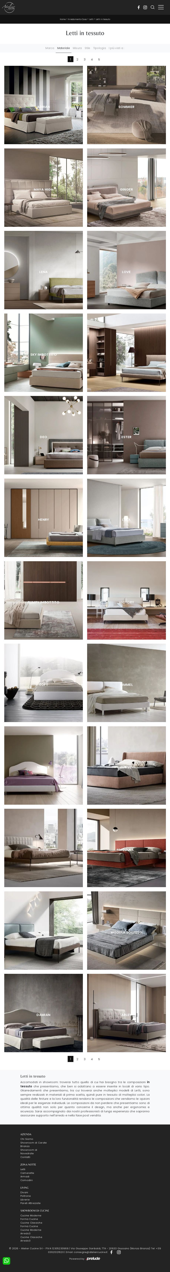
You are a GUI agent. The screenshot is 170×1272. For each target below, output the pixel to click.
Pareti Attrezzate (30, 1203)
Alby (126, 355)
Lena (43, 272)
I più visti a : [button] (117, 48)
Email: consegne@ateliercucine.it (87, 1252)
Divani (24, 1192)
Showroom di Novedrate (28, 1151)
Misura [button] (77, 48)
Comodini (26, 1180)
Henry (43, 520)
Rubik (43, 850)
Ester (126, 437)
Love (126, 272)
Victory (126, 602)
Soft (43, 685)
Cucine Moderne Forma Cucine (31, 1217)
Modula (126, 850)
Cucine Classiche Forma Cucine (31, 1224)
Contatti (25, 1157)
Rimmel (126, 685)
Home (63, 19)
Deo (43, 437)
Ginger (126, 189)
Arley (126, 1015)
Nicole (43, 767)
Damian (43, 1015)
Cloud (43, 932)
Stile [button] (87, 48)
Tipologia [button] (99, 48)
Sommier (126, 107)
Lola (126, 520)
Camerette (27, 1173)
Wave (126, 767)
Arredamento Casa (77, 19)
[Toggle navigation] (161, 7)
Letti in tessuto (103, 19)
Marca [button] (49, 48)
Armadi (24, 1176)
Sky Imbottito (43, 355)
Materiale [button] (63, 48)
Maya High (43, 189)
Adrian (43, 107)
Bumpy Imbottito (43, 602)
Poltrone (25, 1196)
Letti (91, 19)
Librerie (25, 1199)
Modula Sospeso (126, 932)
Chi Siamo (26, 1139)
